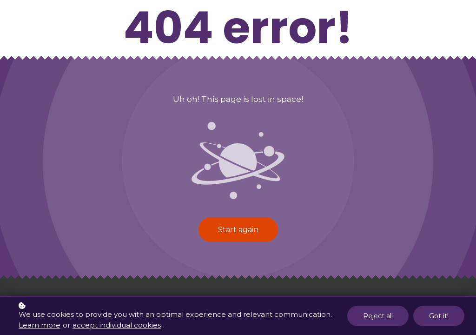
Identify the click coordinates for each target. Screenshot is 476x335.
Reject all (378, 317)
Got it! (439, 317)
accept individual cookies (117, 325)
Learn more (39, 325)
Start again (238, 229)
